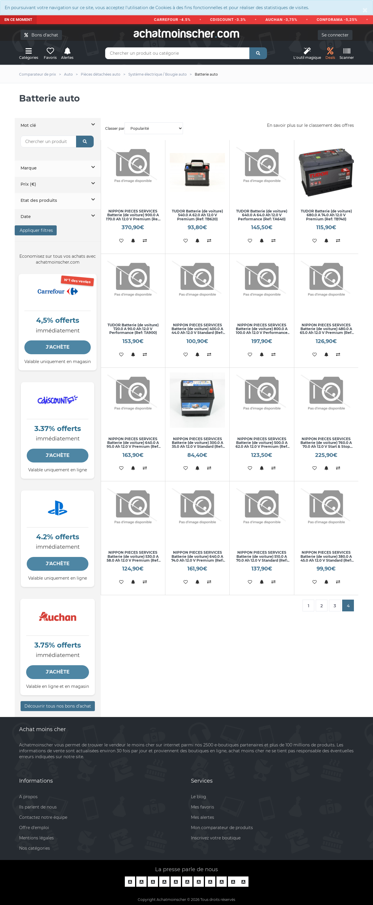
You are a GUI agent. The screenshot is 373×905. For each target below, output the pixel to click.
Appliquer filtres (36, 230)
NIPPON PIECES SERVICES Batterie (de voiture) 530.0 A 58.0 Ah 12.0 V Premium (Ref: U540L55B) (133, 558)
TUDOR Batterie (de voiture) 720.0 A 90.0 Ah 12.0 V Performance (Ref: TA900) (133, 329)
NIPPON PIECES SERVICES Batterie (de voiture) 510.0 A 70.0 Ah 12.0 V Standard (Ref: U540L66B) (262, 558)
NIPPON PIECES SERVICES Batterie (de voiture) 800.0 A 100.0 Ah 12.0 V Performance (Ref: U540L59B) (262, 331)
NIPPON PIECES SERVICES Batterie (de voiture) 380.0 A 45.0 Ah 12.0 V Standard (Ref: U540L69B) (326, 558)
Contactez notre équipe (43, 817)
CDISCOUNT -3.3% (233, 19)
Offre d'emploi (34, 827)
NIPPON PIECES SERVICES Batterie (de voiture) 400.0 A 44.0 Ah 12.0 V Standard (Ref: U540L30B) (197, 331)
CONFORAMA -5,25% (342, 19)
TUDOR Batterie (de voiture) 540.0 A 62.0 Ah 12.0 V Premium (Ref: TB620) (197, 215)
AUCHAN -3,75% (286, 19)
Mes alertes (202, 817)
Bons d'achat (41, 35)
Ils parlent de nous (38, 807)
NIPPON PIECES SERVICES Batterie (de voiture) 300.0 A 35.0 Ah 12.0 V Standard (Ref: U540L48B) (197, 445)
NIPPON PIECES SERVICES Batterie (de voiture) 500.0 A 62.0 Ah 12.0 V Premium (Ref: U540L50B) (262, 445)
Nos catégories (34, 848)
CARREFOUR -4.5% (177, 19)
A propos (28, 796)
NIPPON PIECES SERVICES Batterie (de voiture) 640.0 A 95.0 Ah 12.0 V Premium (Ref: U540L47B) (133, 445)
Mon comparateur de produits (222, 827)
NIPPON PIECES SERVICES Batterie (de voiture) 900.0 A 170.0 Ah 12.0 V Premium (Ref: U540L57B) (133, 217)
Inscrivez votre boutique (216, 838)
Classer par (144, 128)
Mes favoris (202, 807)
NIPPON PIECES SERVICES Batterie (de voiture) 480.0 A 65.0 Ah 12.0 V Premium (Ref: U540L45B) (326, 331)
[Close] (365, 10)
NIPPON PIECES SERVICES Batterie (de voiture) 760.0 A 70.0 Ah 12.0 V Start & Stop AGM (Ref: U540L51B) (326, 445)
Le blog (198, 796)
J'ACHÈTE (58, 347)
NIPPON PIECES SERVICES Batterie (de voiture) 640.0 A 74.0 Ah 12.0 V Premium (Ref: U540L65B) (197, 558)
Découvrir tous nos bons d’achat (57, 706)
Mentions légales (36, 838)
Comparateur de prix (37, 74)
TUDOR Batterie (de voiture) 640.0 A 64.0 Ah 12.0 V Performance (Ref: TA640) (261, 215)
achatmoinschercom (186, 33)
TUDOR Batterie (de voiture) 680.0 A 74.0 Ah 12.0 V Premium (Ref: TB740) (326, 215)
